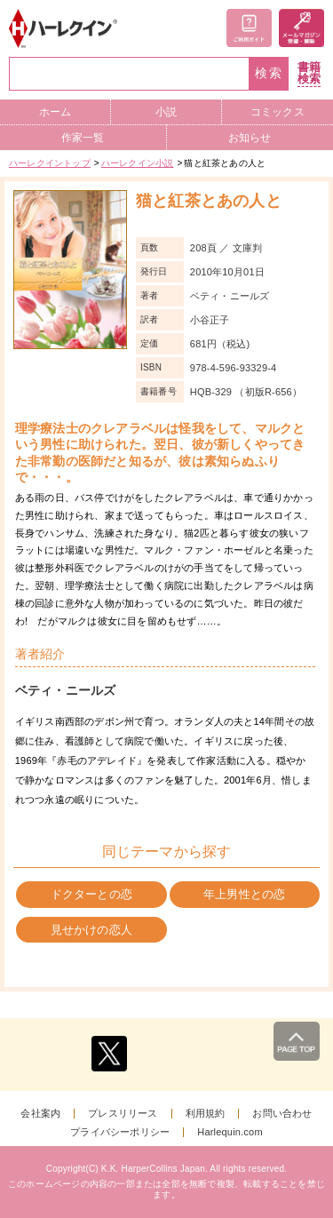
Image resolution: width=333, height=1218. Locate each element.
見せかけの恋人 (91, 929)
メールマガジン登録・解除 (301, 28)
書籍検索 (309, 73)
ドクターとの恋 (91, 894)
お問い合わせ (282, 1113)
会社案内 (40, 1113)
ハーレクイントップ (50, 163)
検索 (269, 73)
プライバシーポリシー (120, 1132)
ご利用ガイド (249, 28)
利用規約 (206, 1113)
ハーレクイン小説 (137, 163)
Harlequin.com (230, 1132)
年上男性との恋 (244, 894)
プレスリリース (122, 1113)
